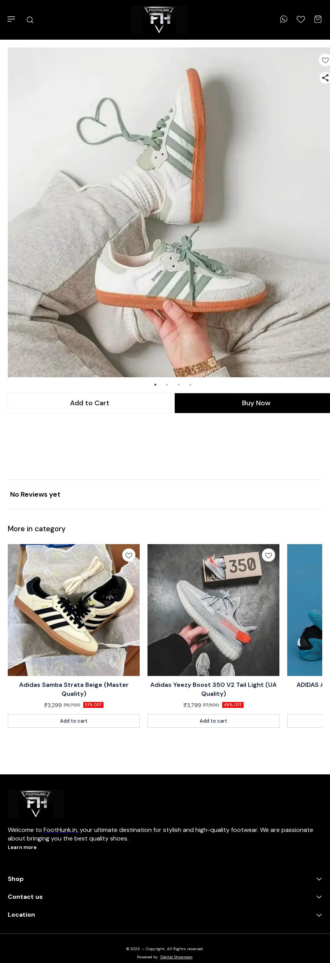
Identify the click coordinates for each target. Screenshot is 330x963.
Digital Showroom (176, 956)
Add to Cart (89, 403)
